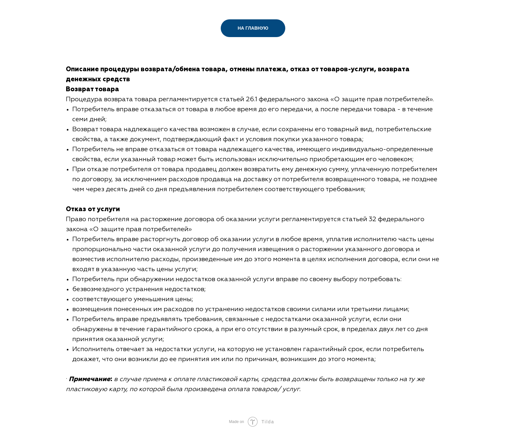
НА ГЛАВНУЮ (253, 28)
